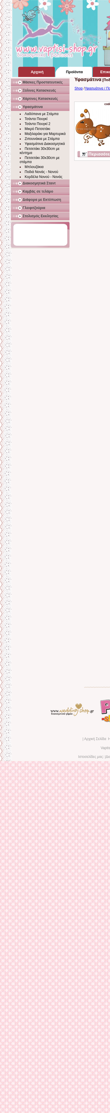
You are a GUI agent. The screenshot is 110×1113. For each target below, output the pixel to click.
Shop (79, 88)
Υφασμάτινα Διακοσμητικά (45, 144)
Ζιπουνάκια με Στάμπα (42, 139)
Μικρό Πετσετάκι (37, 129)
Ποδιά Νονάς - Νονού (41, 172)
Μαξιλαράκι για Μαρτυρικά (45, 134)
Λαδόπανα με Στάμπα (41, 114)
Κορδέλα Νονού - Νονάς (43, 177)
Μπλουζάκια (34, 167)
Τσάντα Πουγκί (36, 119)
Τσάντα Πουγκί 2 (37, 124)
